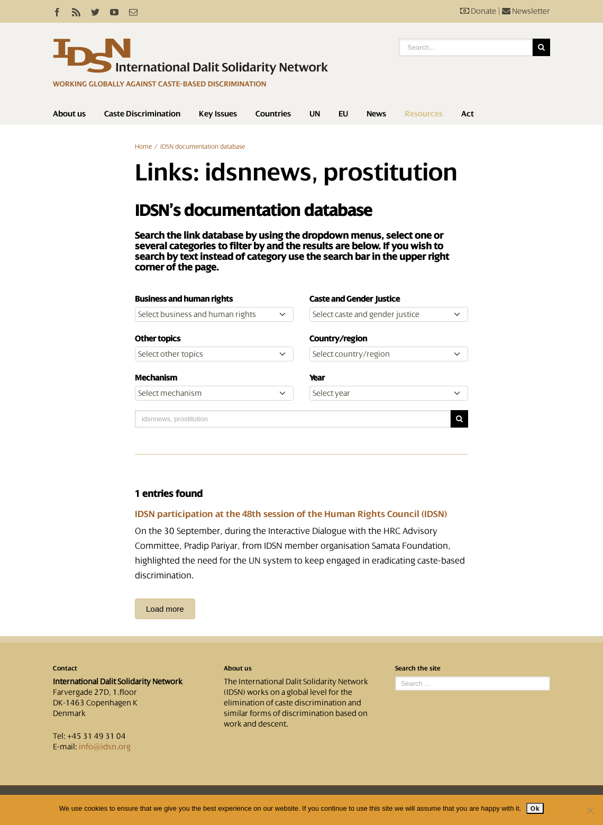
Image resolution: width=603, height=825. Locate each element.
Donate (478, 11)
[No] (589, 810)
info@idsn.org (105, 746)
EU (343, 114)
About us (69, 114)
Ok (535, 808)
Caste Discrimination (142, 114)
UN (314, 114)
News (376, 114)
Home (143, 146)
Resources (424, 114)
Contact (65, 668)
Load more (165, 608)
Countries (273, 114)
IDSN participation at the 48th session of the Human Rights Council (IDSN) (291, 514)
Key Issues (218, 114)
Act (467, 114)
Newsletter (526, 11)
